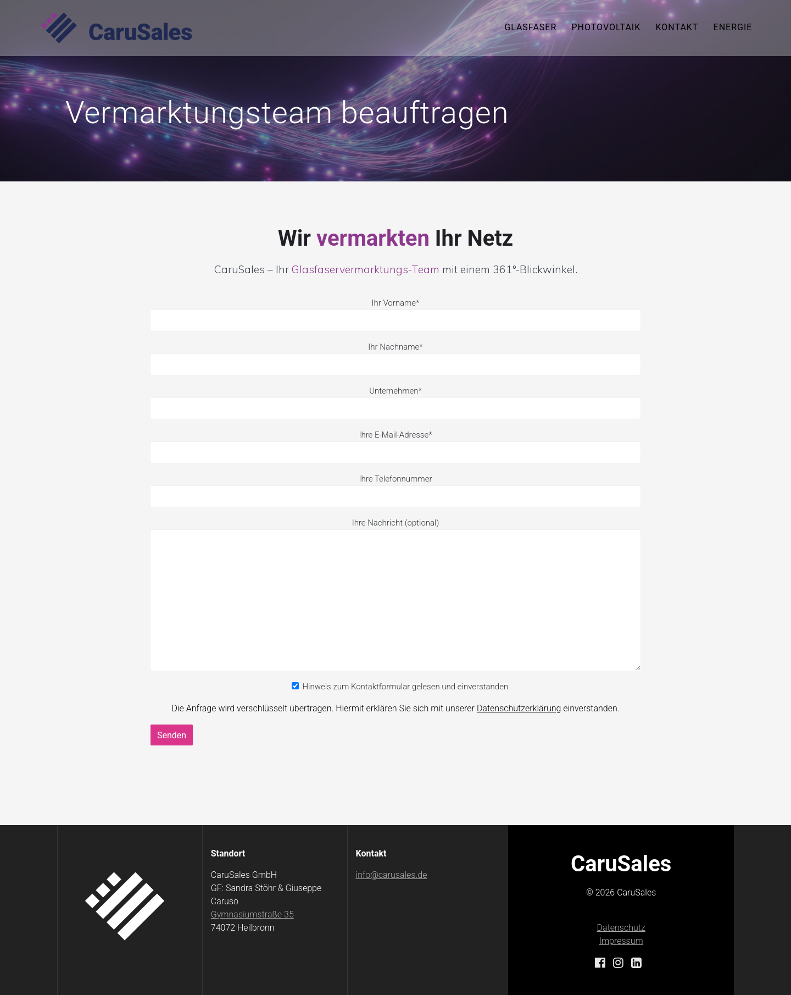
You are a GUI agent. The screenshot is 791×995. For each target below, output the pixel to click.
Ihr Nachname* (395, 358)
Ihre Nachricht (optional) (395, 594)
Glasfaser (530, 27)
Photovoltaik (605, 27)
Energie (733, 27)
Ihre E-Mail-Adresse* (395, 446)
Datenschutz (621, 927)
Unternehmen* (395, 402)
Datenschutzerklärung (519, 708)
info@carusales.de (391, 875)
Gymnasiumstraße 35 (252, 914)
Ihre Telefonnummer (395, 479)
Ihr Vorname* (395, 314)
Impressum (621, 941)
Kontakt (676, 27)
